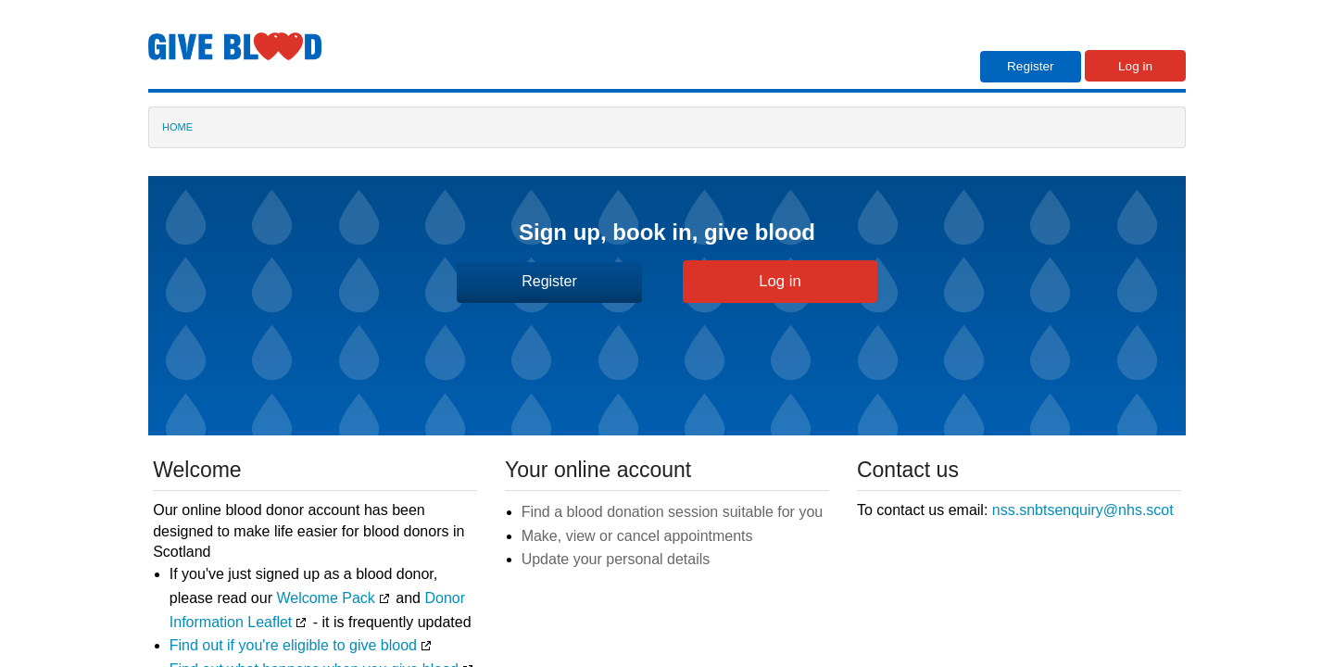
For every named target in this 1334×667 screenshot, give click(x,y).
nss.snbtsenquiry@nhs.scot (1083, 510)
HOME (177, 126)
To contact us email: (1015, 510)
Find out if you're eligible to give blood (293, 645)
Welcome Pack (325, 598)
